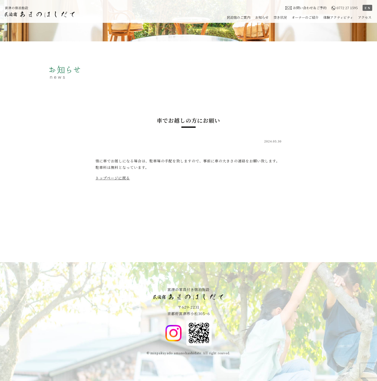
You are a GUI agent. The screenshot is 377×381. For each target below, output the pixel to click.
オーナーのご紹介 (305, 17)
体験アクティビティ (338, 17)
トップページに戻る (112, 177)
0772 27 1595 (344, 7)
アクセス (364, 17)
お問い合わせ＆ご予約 (306, 7)
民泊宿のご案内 (238, 17)
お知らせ (262, 17)
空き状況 (280, 17)
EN (367, 8)
